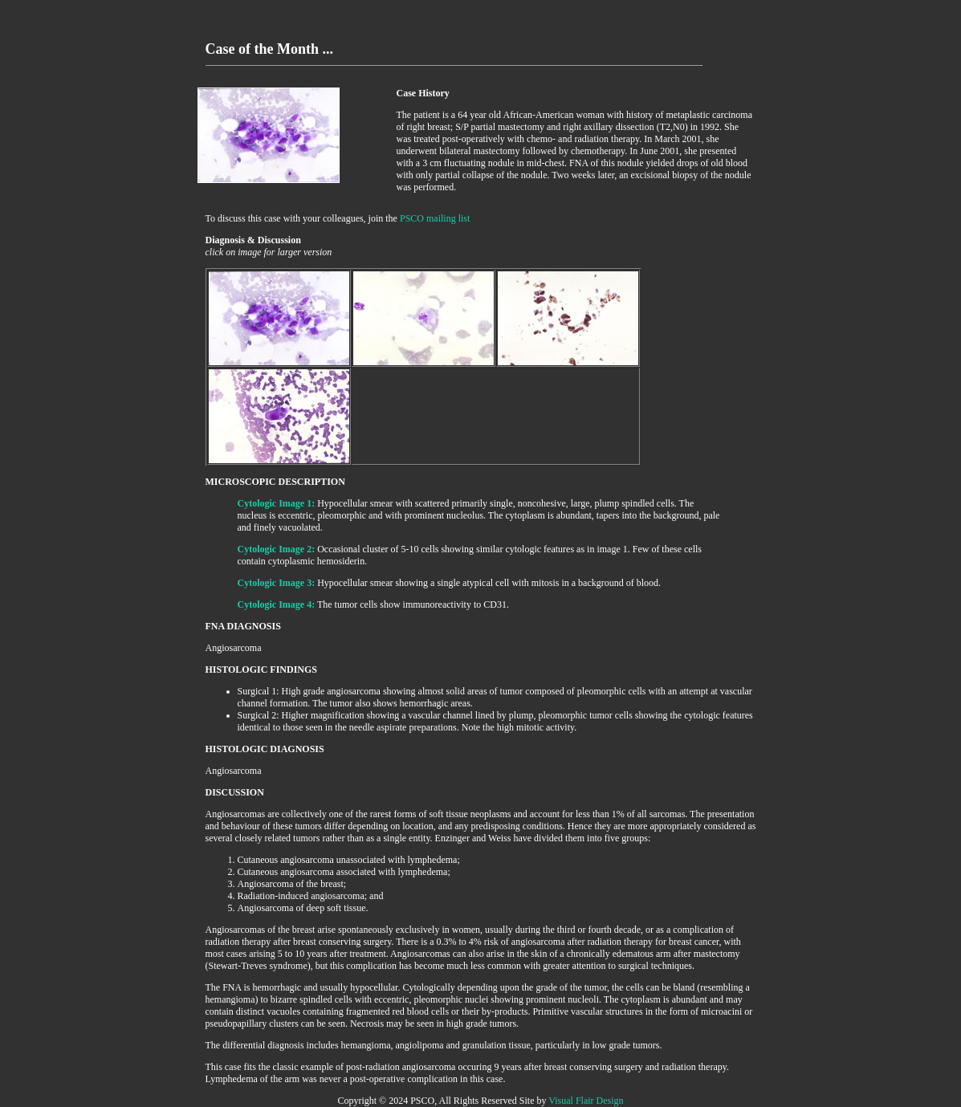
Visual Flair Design (585, 1100)
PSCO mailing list (435, 218)
